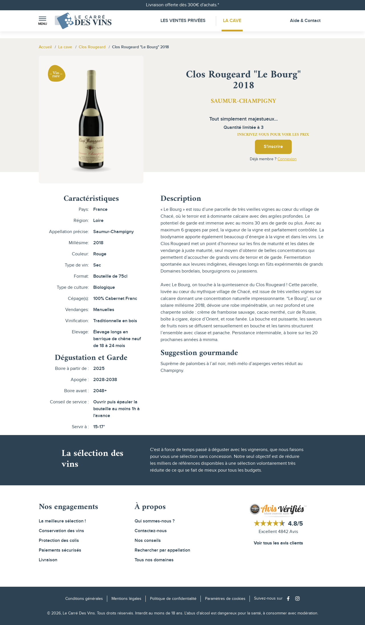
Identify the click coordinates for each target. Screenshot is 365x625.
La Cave (233, 20)
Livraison (48, 560)
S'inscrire (273, 146)
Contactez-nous (151, 531)
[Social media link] (289, 598)
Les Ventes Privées (182, 20)
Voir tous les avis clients (278, 543)
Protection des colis (59, 540)
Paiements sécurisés (60, 550)
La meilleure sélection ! (62, 521)
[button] (42, 21)
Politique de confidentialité (173, 598)
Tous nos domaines (154, 560)
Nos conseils (148, 540)
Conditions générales (84, 598)
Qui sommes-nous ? (155, 521)
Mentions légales (126, 598)
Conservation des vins (61, 531)
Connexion (287, 159)
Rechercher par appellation (162, 550)
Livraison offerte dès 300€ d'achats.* (182, 5)
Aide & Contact (305, 20)
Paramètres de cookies (225, 598)
